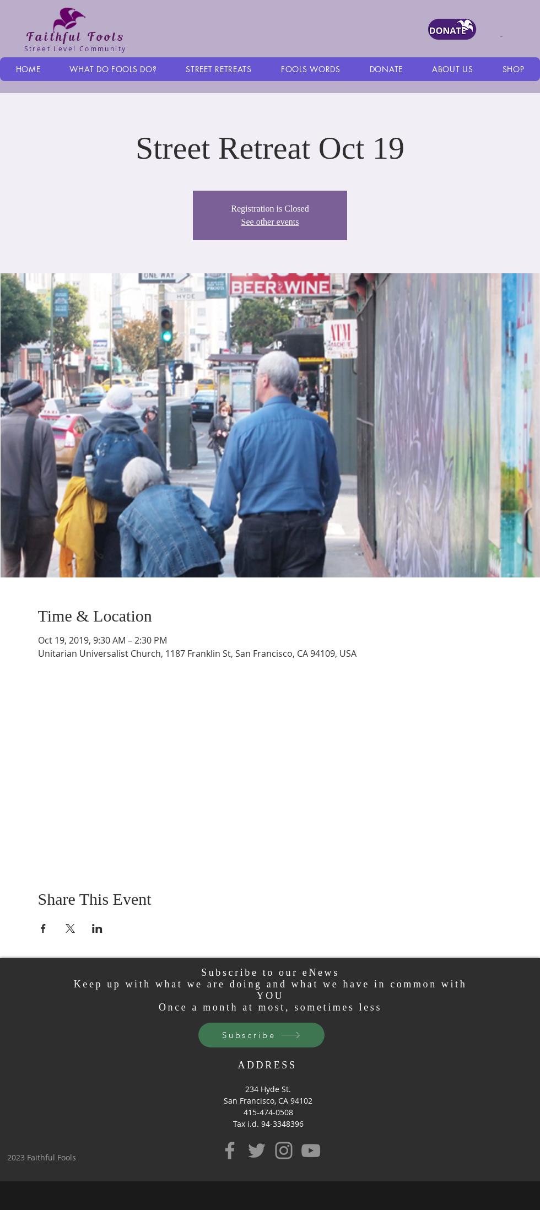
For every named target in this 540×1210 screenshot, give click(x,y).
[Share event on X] (70, 928)
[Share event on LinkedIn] (97, 928)
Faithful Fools (75, 36)
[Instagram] (283, 1150)
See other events (270, 221)
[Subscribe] (261, 1035)
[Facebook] (229, 1150)
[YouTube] (310, 1150)
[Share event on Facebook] (43, 928)
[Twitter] (256, 1150)
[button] (508, 36)
